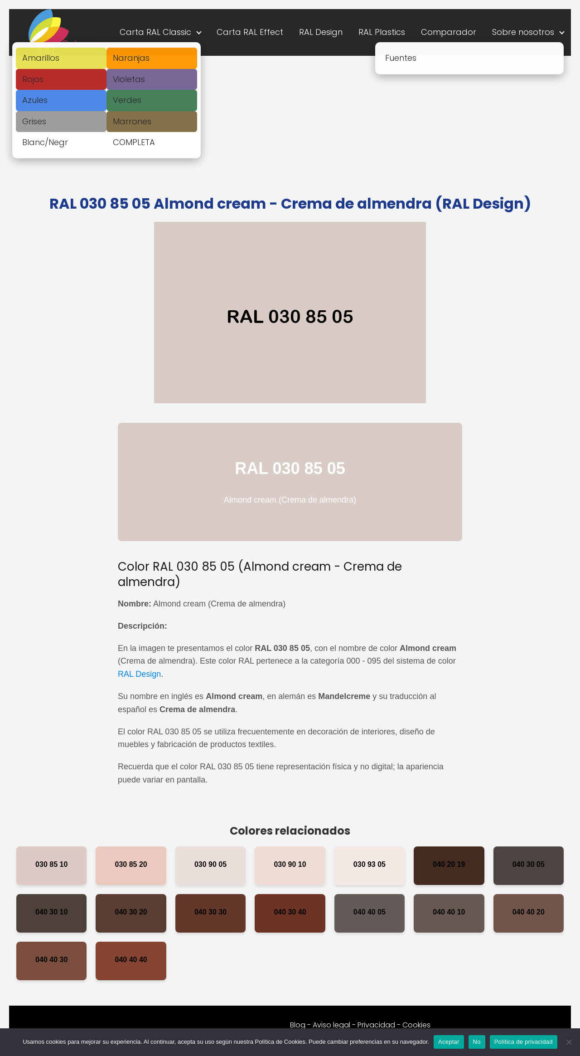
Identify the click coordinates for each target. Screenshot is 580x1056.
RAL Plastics (381, 32)
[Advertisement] (290, 123)
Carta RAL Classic (155, 32)
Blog (297, 1025)
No (477, 1041)
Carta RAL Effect (250, 32)
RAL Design (321, 32)
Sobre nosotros (523, 32)
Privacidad (376, 1025)
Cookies (416, 1025)
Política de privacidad (523, 1041)
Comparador (448, 32)
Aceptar (448, 1041)
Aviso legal (331, 1025)
